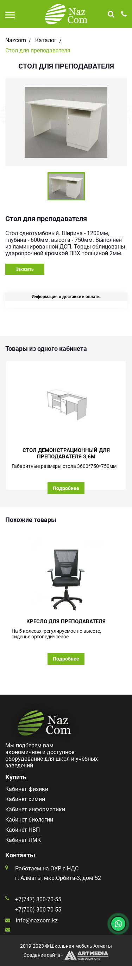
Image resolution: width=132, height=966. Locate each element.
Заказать (25, 269)
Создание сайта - (66, 955)
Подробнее (66, 488)
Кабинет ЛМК (23, 840)
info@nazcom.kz (37, 920)
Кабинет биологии (29, 819)
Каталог (46, 40)
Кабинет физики (26, 789)
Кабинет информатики (35, 809)
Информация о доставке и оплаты (66, 296)
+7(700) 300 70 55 (38, 909)
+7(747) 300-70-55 (38, 899)
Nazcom (15, 40)
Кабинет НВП (22, 829)
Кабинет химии (25, 799)
